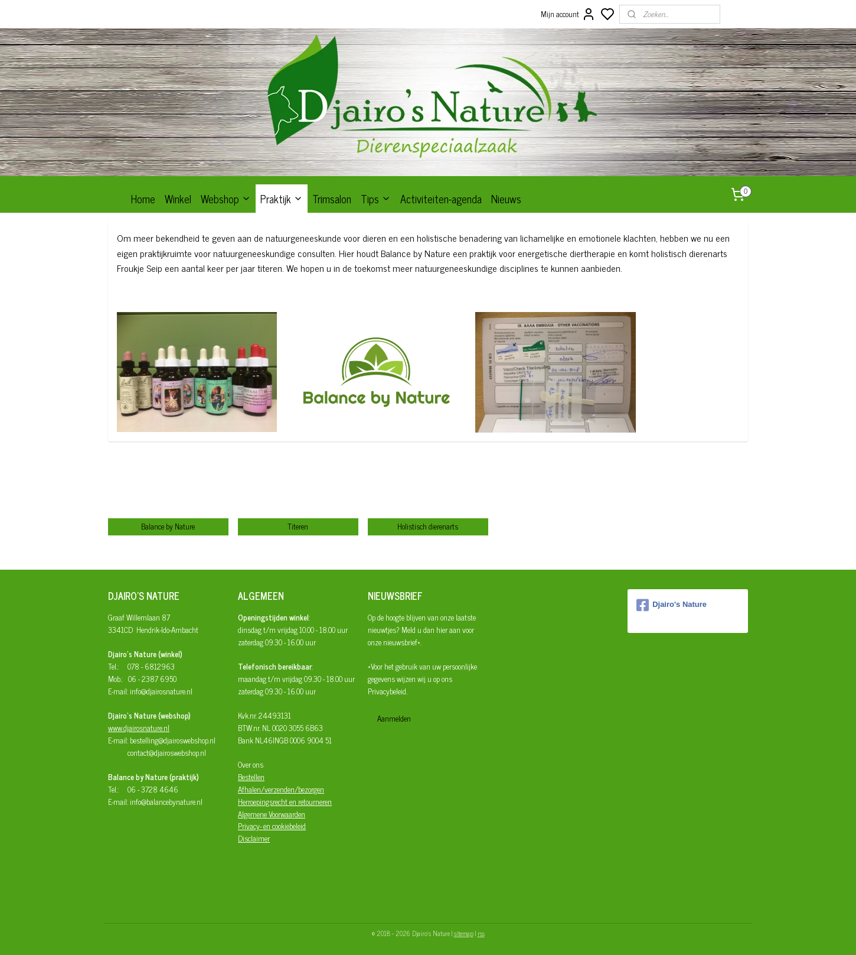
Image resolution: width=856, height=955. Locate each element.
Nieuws (506, 198)
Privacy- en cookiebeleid (272, 826)
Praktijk (281, 198)
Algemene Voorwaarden (271, 814)
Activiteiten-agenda (441, 198)
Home (143, 198)
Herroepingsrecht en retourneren (285, 801)
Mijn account (568, 14)
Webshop (226, 198)
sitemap (463, 933)
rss (481, 933)
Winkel (178, 198)
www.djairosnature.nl (138, 728)
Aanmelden (394, 718)
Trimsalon (331, 198)
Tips (376, 198)
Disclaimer (254, 838)
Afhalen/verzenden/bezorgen (281, 789)
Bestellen (251, 777)
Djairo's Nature (671, 605)
